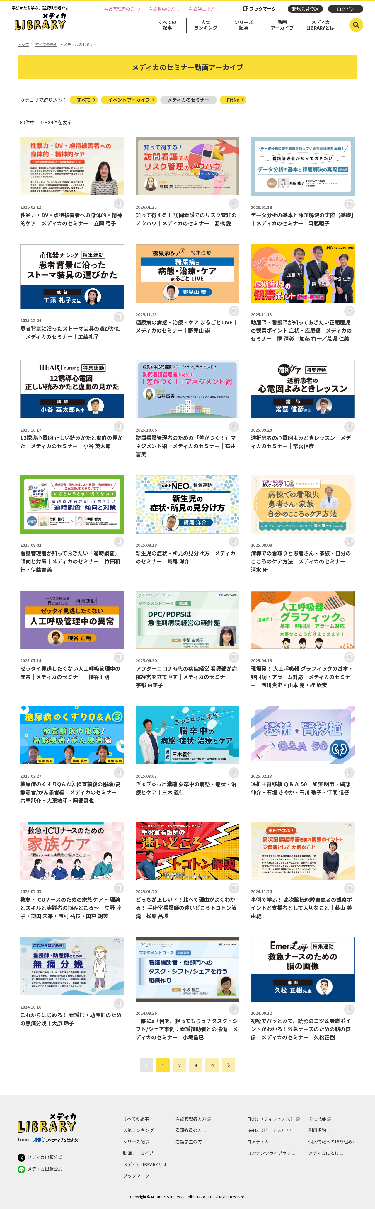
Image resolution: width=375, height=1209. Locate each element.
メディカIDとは (323, 1153)
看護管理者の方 (119, 8)
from (48, 1139)
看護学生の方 (202, 8)
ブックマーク (263, 9)
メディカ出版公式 (40, 1158)
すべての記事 (167, 24)
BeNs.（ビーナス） (266, 1130)
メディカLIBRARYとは (320, 24)
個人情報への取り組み (330, 1141)
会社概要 (317, 1119)
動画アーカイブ (282, 24)
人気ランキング (205, 24)
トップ (23, 44)
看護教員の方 (162, 8)
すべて (84, 99)
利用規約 (317, 1130)
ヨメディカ (258, 1141)
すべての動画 (46, 44)
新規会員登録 (305, 9)
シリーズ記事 (244, 24)
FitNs (233, 99)
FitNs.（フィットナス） (271, 1119)
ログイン (345, 9)
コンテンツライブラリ (269, 1153)
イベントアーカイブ (129, 99)
